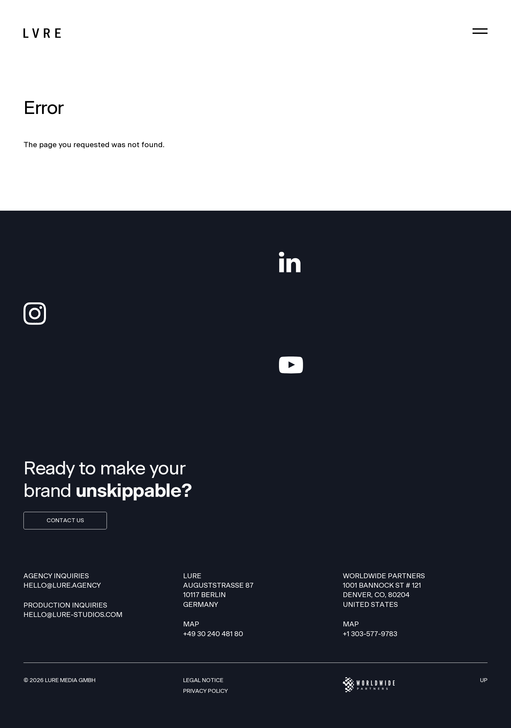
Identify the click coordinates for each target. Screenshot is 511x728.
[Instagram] (128, 314)
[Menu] (480, 30)
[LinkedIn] (383, 262)
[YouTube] (383, 365)
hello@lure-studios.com (73, 614)
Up (484, 680)
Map (191, 624)
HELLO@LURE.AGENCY (62, 585)
